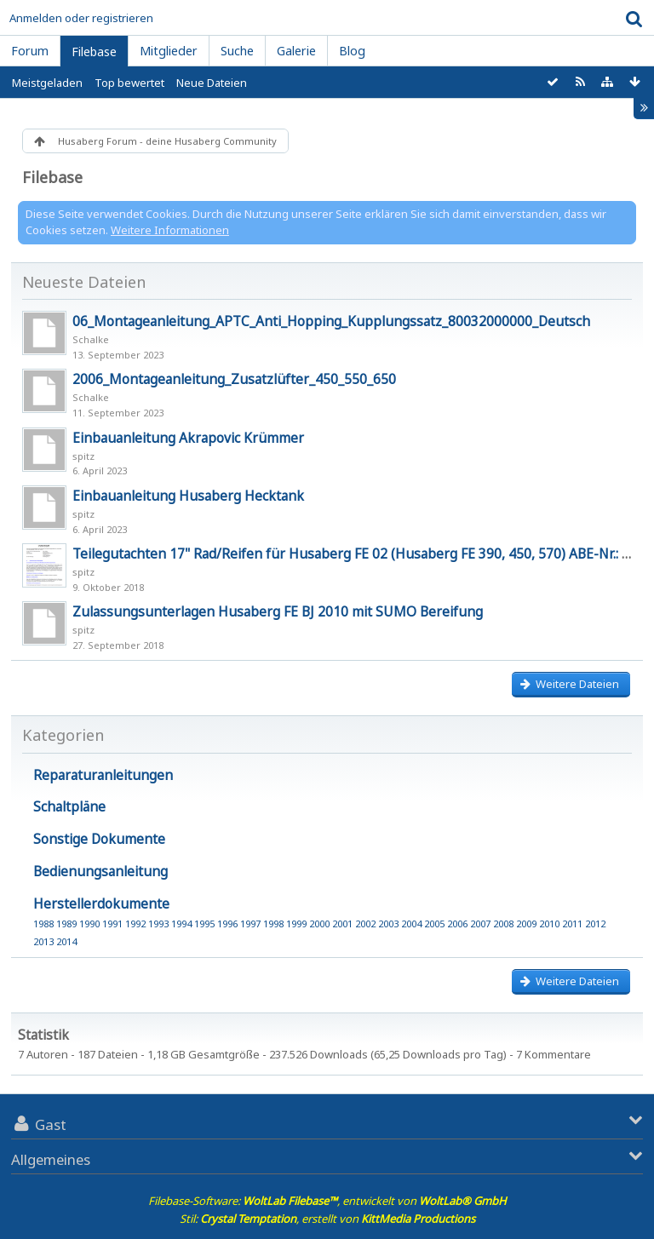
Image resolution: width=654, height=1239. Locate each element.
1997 (250, 923)
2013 (43, 941)
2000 (319, 923)
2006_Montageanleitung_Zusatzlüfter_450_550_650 (234, 379)
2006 (457, 923)
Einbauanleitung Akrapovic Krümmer (188, 437)
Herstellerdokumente (101, 903)
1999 (296, 923)
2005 (434, 923)
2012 (595, 923)
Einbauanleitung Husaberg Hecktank (188, 495)
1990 (89, 923)
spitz (83, 456)
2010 (549, 923)
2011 (572, 923)
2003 (388, 923)
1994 (181, 923)
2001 (342, 923)
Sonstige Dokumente (99, 838)
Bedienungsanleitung (100, 871)
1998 (273, 923)
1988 (43, 923)
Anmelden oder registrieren (81, 18)
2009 (526, 923)
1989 (66, 923)
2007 (480, 923)
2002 (365, 923)
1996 (227, 923)
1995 (204, 923)
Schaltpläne (69, 806)
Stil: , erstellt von (327, 1218)
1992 (135, 923)
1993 (158, 923)
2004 (411, 923)
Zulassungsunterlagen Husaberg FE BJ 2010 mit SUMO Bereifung (277, 611)
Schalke (90, 339)
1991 (112, 923)
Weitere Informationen (170, 230)
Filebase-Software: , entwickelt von (327, 1200)
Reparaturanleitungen (103, 775)
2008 (503, 923)
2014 (66, 941)
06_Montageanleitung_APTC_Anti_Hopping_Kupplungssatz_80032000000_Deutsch (331, 321)
